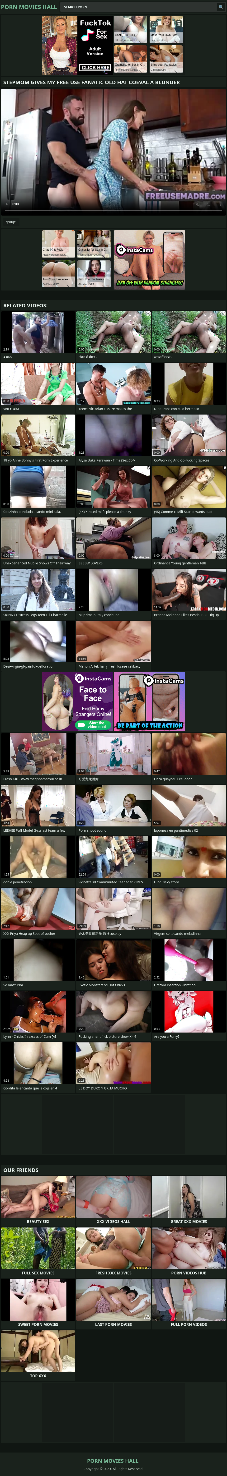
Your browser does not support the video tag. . (113, 152)
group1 (11, 222)
